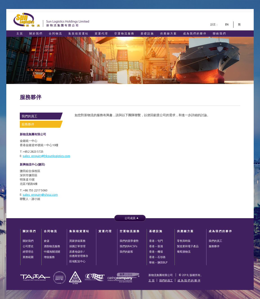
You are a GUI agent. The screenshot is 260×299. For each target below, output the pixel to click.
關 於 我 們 (35, 33)
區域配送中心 (77, 261)
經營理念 (28, 252)
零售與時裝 (184, 241)
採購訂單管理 (77, 246)
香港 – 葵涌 (156, 246)
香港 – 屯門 (156, 241)
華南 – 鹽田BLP (158, 262)
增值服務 (49, 257)
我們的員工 (29, 116)
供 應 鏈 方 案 (168, 33)
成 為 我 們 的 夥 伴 (194, 33)
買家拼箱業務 (77, 241)
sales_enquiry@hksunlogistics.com (46, 156)
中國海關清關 (52, 252)
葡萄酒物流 (184, 252)
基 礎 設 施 (147, 33)
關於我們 (28, 241)
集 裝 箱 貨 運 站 (78, 33)
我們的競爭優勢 (129, 241)
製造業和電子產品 (188, 246)
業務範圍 (28, 257)
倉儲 (46, 241)
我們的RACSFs (128, 246)
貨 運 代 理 (101, 33)
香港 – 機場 (156, 252)
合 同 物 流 (55, 33)
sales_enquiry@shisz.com (40, 195)
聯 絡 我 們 (219, 33)
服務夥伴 (28, 124)
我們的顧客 (126, 252)
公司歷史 (28, 246)
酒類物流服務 (52, 246)
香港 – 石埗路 (157, 257)
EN (227, 24)
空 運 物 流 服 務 (124, 33)
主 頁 (19, 33)
